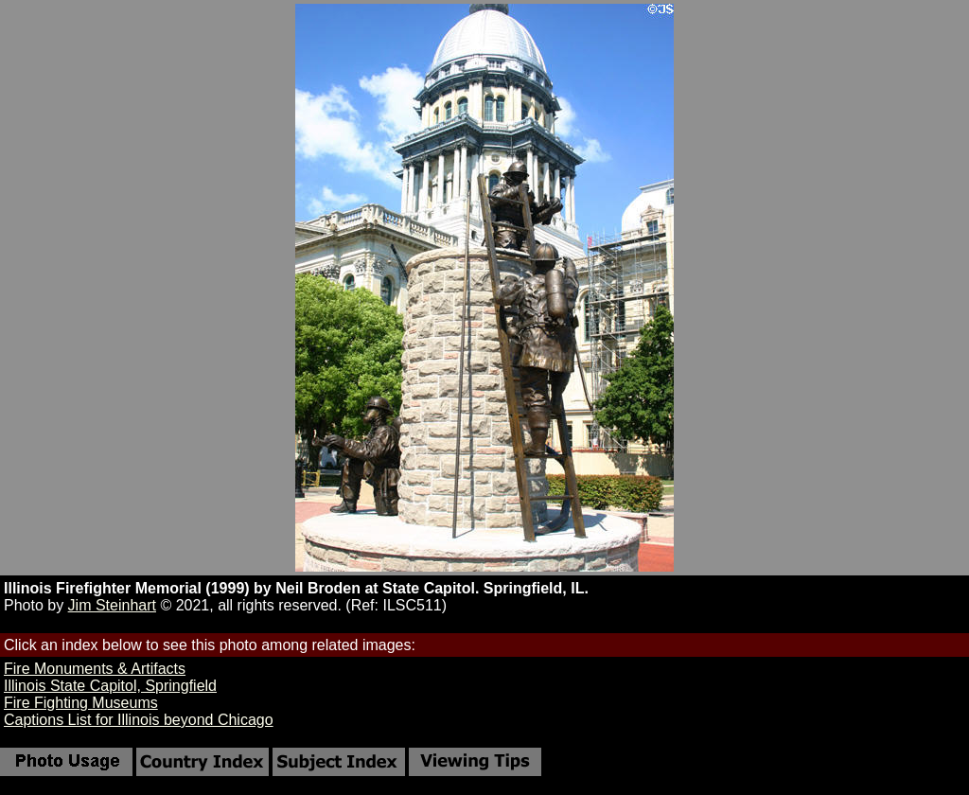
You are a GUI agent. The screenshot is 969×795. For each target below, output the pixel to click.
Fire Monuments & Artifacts (94, 669)
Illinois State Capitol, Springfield (110, 686)
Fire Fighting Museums (81, 703)
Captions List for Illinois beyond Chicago (138, 720)
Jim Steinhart (112, 605)
